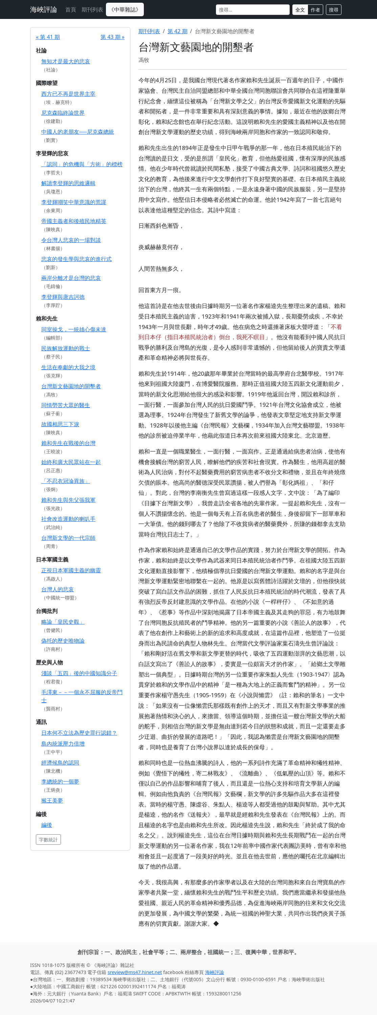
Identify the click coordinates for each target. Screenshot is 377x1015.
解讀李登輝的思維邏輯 (68, 183)
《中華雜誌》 (125, 9)
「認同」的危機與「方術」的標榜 (82, 164)
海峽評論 (43, 9)
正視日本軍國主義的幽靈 (71, 570)
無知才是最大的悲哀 (65, 61)
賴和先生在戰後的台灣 (68, 443)
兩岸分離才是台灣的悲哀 (71, 278)
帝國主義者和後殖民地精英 (73, 221)
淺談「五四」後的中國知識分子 (79, 673)
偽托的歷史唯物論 (63, 640)
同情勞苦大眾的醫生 (65, 405)
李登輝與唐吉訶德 (63, 297)
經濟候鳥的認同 (60, 762)
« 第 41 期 (48, 37)
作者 (315, 9)
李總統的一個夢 (60, 781)
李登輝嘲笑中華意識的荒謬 (73, 202)
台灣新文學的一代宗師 (68, 538)
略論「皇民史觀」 (63, 621)
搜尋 (333, 9)
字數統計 (48, 839)
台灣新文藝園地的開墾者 (71, 386)
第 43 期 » (113, 37)
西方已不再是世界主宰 (68, 93)
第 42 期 (177, 31)
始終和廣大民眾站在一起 (71, 462)
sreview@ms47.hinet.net (135, 972)
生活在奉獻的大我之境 (68, 367)
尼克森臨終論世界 (63, 112)
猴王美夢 (52, 800)
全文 (300, 9)
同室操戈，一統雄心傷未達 (73, 329)
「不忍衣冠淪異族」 (65, 481)
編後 (46, 825)
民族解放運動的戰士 (65, 348)
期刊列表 (92, 9)
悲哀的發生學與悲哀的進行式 (76, 259)
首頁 (70, 9)
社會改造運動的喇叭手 (68, 519)
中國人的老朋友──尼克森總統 (77, 131)
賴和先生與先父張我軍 (68, 500)
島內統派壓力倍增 (63, 743)
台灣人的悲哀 (57, 589)
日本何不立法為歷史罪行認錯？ (79, 732)
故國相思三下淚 (60, 424)
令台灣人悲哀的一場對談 (71, 240)
